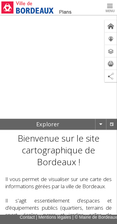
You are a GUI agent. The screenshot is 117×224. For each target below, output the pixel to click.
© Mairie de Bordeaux (96, 217)
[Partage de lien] (111, 76)
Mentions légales (54, 217)
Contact (27, 217)
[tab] (47, 124)
